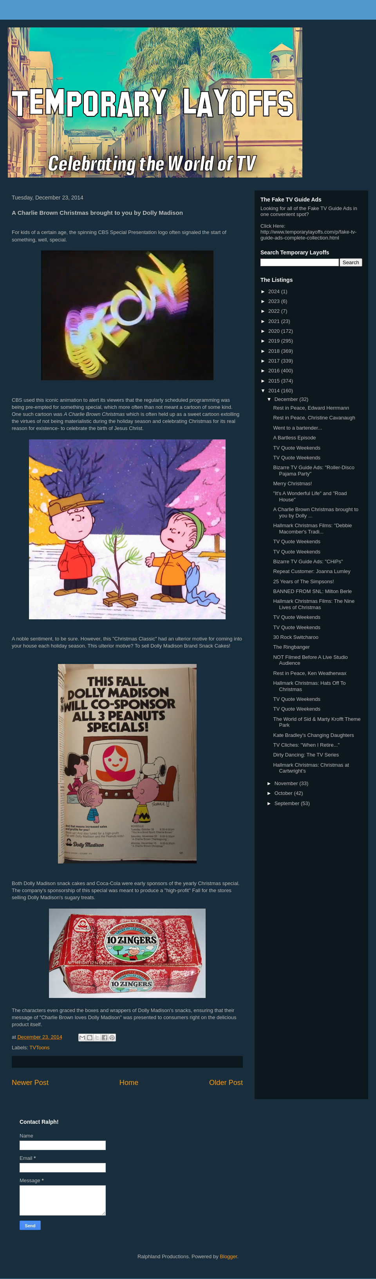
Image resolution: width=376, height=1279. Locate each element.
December (287, 399)
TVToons (39, 1047)
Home (129, 1083)
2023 (274, 301)
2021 (274, 321)
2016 (274, 371)
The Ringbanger (291, 647)
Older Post (226, 1083)
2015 (274, 381)
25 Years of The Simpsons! (303, 581)
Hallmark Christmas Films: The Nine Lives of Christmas (313, 604)
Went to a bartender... (297, 428)
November (287, 783)
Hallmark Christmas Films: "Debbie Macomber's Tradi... (312, 528)
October (284, 793)
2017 (274, 361)
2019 (274, 341)
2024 (274, 291)
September (288, 803)
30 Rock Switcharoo (295, 637)
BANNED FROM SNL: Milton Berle (312, 591)
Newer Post (30, 1083)
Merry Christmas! (292, 483)
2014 (274, 391)
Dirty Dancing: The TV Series (306, 755)
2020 (274, 331)
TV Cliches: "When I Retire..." (306, 745)
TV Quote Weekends (296, 448)
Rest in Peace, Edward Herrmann (311, 408)
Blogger (228, 1256)
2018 (274, 351)
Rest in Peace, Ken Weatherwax (309, 673)
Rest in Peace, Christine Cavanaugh (314, 418)
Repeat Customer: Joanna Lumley (311, 571)
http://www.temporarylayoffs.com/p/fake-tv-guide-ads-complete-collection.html (308, 235)
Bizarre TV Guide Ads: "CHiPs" (308, 561)
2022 (274, 311)
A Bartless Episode (294, 438)
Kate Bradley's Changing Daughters (313, 735)
